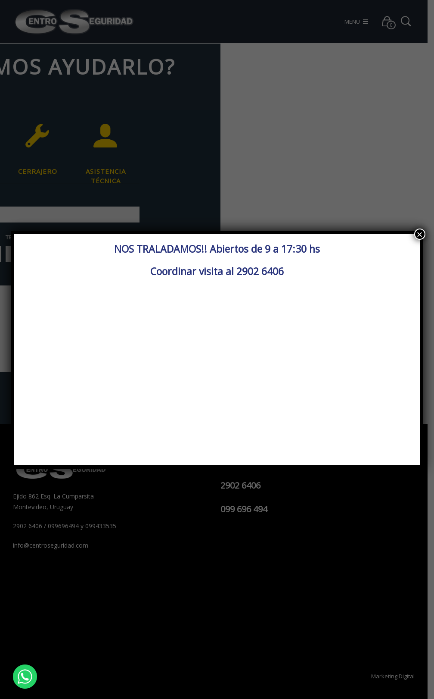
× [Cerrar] (420, 234)
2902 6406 (260, 271)
